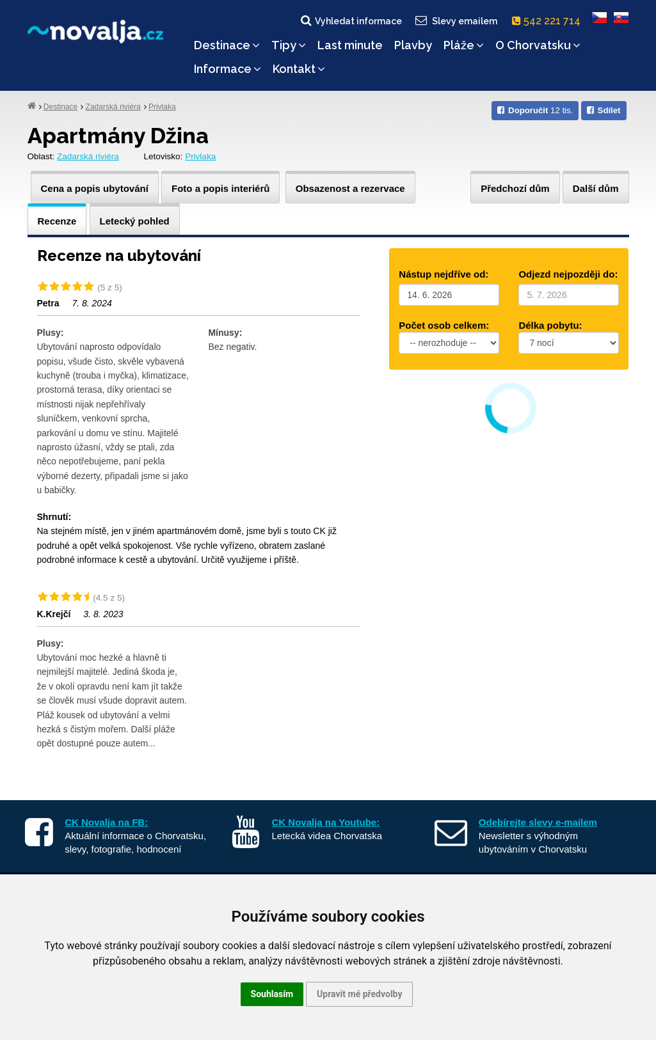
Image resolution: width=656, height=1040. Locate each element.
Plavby (413, 45)
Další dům (596, 188)
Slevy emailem (455, 20)
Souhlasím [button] (272, 994)
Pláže (464, 45)
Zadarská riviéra (113, 106)
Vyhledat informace (350, 20)
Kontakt (299, 68)
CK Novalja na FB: (106, 822)
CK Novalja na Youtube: (326, 822)
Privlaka (162, 106)
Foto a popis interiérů (220, 188)
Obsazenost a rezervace (350, 188)
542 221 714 (549, 21)
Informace (227, 68)
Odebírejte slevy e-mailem (538, 822)
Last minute (350, 45)
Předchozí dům (515, 188)
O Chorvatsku (537, 45)
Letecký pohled (135, 221)
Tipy (288, 45)
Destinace (227, 45)
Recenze (57, 221)
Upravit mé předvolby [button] (359, 994)
